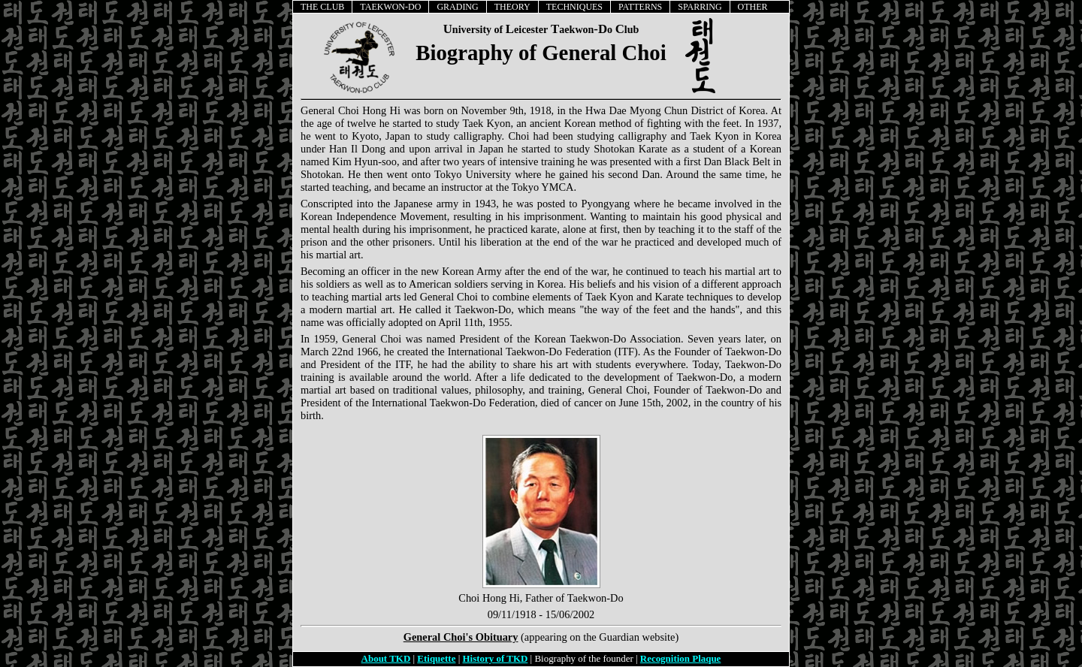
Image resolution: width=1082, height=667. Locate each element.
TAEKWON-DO (390, 7)
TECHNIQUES (574, 7)
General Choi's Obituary (460, 637)
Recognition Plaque (680, 658)
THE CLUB (322, 7)
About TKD (386, 658)
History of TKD (495, 658)
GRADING (457, 7)
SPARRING (699, 7)
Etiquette (436, 658)
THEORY (512, 7)
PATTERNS (640, 7)
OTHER (753, 7)
